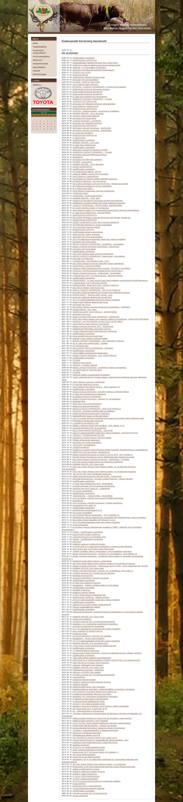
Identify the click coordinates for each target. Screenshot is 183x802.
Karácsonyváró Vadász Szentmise (86, 234)
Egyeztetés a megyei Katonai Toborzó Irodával (91, 437)
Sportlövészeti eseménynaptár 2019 (87, 510)
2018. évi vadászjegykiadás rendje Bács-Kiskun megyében (96, 600)
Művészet (37, 60)
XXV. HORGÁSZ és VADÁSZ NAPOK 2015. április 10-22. (94, 737)
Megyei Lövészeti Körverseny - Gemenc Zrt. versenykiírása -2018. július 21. (103, 571)
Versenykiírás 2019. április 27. (84, 505)
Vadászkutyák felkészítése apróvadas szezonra (91, 329)
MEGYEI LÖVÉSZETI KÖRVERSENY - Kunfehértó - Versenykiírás (98, 244)
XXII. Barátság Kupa (80, 346)
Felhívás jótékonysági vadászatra (86, 440)
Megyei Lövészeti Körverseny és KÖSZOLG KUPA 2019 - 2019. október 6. (102, 454)
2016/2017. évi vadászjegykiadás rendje (88, 704)
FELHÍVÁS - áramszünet (82, 162)
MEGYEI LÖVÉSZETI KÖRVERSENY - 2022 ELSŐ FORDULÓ (96, 290)
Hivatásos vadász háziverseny (84, 774)
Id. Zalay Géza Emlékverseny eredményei (89, 394)
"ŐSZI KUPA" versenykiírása (83, 445)
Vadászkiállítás (40, 46)
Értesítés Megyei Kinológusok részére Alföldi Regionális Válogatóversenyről (103, 457)
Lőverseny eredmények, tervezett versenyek (90, 578)
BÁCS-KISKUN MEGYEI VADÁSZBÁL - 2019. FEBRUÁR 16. (95, 515)
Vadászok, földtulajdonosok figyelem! (87, 665)
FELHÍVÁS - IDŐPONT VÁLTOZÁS (86, 82)
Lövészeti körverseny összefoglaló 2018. (89, 537)
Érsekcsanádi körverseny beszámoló (87, 92)
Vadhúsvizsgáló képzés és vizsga (85, 769)
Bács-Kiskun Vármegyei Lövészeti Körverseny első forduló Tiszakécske (101, 217)
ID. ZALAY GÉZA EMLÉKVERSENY (86, 776)
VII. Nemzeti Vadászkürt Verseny (85, 384)
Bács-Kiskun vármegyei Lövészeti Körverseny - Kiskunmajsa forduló (100, 183)
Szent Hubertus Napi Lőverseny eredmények (90, 324)
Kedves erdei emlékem (81, 619)
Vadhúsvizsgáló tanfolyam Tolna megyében (90, 720)
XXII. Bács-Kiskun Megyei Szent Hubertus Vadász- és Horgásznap (99, 764)
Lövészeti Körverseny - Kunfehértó (86, 121)
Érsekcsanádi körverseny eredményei (87, 336)
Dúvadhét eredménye (81, 590)
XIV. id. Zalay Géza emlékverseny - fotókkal (90, 343)
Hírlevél (36, 70)
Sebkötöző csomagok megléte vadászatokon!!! (91, 604)
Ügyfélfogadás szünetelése (83, 58)
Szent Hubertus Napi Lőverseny (85, 84)
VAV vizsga (76, 541)
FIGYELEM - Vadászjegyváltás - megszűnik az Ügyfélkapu (95, 111)
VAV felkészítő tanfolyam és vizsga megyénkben (92, 186)
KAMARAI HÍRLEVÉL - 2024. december (88, 113)
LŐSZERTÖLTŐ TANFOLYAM (84, 101)
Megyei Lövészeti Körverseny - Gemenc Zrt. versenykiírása (96, 399)
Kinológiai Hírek (78, 401)
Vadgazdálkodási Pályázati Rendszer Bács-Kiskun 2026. (95, 62)
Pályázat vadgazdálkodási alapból (86, 607)
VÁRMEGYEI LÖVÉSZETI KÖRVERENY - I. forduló (92, 99)
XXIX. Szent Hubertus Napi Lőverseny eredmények (92, 254)
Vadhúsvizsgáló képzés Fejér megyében (88, 687)
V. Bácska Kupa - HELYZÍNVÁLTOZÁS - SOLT (90, 261)
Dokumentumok (40, 63)
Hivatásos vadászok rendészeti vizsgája (88, 544)
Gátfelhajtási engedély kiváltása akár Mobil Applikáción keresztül (98, 203)
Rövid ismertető (78, 783)
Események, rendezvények (39, 51)
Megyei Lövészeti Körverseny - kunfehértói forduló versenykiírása (99, 367)
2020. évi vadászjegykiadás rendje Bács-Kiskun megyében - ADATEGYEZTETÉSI (105, 433)
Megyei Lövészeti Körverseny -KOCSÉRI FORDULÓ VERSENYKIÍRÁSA (100, 391)
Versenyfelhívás (78, 677)
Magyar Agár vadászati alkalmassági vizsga (90, 302)
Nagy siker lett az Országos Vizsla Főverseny (90, 662)
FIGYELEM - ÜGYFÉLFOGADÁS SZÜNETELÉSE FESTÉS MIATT (97, 271)
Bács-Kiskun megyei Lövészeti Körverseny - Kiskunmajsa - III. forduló (100, 459)
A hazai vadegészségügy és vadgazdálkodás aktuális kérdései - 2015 (100, 740)
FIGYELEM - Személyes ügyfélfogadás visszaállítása (93, 411)
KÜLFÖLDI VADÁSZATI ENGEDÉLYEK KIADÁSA (91, 636)
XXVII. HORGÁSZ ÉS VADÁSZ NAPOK (87, 631)
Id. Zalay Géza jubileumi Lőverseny (86, 583)
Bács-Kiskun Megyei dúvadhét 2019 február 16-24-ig (93, 520)
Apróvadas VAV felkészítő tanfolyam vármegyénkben (94, 104)
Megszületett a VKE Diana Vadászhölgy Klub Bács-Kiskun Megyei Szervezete (103, 766)
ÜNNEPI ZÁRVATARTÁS (82, 167)
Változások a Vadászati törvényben (86, 733)
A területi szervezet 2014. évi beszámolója (89, 793)
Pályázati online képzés (82, 362)
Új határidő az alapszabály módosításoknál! (90, 699)
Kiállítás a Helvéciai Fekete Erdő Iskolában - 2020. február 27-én (98, 425)
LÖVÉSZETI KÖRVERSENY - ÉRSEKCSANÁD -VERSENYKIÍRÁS (97, 205)
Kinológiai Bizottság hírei (82, 575)
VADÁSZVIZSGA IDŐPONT (83, 229)
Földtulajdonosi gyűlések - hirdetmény (88, 670)
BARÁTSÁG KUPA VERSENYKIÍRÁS (86, 757)
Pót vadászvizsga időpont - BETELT (87, 171)
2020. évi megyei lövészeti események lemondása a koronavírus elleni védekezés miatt (108, 418)
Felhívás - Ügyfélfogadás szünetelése (87, 532)
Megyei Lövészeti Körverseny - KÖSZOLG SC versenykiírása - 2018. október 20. (104, 554)
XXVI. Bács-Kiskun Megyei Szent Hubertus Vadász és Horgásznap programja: (103, 563)
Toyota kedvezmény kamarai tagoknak (88, 788)
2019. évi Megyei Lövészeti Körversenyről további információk (97, 498)
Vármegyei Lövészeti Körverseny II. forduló (90, 150)
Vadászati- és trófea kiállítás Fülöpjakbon (89, 67)
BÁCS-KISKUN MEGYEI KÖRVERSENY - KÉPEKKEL (92, 348)
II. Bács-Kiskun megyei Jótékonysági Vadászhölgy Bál (94, 646)
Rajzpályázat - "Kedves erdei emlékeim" (88, 638)
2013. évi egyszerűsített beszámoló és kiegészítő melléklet (96, 781)
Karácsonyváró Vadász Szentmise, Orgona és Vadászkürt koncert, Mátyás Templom (107, 653)
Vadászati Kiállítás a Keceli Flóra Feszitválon (90, 174)
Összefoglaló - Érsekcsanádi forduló (87, 196)
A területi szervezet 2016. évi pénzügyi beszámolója (93, 621)
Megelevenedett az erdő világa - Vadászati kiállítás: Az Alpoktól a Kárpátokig (103, 689)
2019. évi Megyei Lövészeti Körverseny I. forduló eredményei (97, 503)
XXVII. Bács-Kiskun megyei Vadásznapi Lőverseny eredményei (97, 462)
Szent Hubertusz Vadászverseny (85, 106)
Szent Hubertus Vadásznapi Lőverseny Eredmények (93, 191)
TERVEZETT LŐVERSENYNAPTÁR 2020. (88, 435)
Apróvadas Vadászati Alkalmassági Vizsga (89, 154)
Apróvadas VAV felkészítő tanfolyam (87, 123)
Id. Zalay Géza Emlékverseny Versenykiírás (89, 96)
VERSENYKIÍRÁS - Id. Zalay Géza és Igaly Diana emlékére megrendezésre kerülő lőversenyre (110, 280)
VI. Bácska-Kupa (79, 137)
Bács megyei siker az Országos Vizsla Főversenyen (93, 549)
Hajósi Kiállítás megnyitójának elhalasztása (90, 353)
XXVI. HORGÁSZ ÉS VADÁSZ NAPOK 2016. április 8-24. (94, 691)
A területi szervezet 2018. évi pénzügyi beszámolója (93, 486)
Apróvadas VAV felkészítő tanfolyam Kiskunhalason (93, 70)
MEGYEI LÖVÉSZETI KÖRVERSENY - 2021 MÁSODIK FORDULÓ (98, 341)
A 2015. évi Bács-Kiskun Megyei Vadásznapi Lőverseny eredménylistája (101, 723)
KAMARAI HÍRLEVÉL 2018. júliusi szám (88, 568)
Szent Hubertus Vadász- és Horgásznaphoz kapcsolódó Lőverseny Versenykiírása (105, 210)
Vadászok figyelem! (80, 684)
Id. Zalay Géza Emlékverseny (84, 145)
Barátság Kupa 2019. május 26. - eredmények (91, 488)
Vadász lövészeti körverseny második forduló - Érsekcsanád (96, 476)
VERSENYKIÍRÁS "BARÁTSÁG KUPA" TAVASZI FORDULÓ (95, 285)
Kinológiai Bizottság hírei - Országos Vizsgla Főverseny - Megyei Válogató (102, 479)
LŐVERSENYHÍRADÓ (80, 447)
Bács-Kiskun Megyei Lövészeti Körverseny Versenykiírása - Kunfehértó (101, 307)
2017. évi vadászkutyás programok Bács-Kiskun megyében (96, 629)
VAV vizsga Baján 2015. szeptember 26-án (89, 708)
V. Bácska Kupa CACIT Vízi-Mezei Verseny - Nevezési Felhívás (97, 275)
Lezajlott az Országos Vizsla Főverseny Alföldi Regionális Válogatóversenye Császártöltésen (110, 450)
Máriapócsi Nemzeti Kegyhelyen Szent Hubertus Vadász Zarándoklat (100, 706)
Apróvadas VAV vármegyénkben (85, 79)
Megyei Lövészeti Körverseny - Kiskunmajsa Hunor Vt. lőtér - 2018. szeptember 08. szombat (110, 566)
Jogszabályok (39, 67)
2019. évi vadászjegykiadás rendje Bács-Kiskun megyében (96, 522)
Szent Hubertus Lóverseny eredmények (88, 382)
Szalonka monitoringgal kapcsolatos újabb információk (95, 742)
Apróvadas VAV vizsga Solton (84, 118)
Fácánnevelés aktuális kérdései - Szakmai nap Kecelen (94, 725)
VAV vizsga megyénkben (82, 491)
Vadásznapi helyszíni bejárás (84, 679)
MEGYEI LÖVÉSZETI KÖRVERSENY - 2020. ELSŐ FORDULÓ (96, 408)
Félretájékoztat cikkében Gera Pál (86, 735)
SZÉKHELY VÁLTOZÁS (81, 72)
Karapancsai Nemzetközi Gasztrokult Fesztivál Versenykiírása (97, 200)
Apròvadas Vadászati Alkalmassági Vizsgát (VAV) (92, 297)
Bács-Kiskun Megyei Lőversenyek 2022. (88, 287)
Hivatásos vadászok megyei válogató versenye (91, 682)
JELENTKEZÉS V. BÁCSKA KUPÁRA (86, 266)
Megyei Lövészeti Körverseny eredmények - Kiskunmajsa (95, 246)
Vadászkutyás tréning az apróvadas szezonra (90, 89)
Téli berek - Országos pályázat (84, 365)
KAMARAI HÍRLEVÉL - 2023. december (88, 164)
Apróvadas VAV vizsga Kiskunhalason (87, 237)
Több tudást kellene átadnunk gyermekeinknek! (91, 658)
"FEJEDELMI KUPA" (80, 193)
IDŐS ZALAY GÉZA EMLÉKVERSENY (87, 404)
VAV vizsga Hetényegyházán (83, 754)
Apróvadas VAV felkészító (82, 258)
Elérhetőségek (39, 74)
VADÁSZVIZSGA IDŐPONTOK (84, 60)
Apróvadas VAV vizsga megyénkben (87, 442)
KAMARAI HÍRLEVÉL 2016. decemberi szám (90, 643)
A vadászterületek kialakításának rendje (88, 701)
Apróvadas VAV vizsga (81, 304)
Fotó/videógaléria (41, 56)
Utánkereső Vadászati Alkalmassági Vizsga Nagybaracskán (96, 65)
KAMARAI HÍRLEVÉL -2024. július (85, 142)
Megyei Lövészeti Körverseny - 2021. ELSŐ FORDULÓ (94, 355)
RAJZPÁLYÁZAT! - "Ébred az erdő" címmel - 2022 (92, 295)
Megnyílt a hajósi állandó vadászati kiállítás (90, 338)
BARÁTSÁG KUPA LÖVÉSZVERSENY (87, 786)
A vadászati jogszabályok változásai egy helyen (91, 694)
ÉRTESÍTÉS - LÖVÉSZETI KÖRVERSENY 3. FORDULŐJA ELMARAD (99, 87)
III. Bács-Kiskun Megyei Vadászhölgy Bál (88, 595)
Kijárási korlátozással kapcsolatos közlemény (91, 413)
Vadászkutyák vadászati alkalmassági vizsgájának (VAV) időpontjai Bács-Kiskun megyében (109, 517)
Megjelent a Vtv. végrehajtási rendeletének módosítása (95, 624)
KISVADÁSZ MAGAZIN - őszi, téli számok (89, 181)
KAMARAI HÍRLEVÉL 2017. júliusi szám (88, 616)
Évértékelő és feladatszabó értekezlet (87, 421)
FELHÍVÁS (76, 360)
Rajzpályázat (77, 157)
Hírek (35, 43)
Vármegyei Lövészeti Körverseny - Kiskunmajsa (91, 130)
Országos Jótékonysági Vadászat (85, 116)
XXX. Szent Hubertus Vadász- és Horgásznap (90, 208)
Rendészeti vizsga (79, 633)
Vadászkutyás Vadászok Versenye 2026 (88, 77)
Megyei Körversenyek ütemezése (86, 406)
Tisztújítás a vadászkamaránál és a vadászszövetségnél (95, 730)
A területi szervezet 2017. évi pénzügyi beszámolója (93, 573)
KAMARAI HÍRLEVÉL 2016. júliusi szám (88, 667)
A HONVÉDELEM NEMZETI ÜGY (85, 423)
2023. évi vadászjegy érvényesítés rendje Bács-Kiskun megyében (99, 239)
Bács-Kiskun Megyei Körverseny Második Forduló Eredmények (98, 263)
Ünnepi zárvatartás (80, 75)
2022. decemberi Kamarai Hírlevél (86, 227)
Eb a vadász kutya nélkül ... (83, 188)
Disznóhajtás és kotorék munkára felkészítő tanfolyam (94, 179)
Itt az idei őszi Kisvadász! (82, 133)
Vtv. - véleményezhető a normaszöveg (88, 711)
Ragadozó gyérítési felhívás (83, 592)
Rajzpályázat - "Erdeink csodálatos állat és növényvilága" (95, 585)
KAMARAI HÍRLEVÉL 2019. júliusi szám (88, 464)
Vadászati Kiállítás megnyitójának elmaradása (91, 375)
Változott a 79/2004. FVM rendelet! (86, 672)
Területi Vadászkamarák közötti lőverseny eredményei (94, 331)
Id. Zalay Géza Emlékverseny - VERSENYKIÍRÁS (91, 212)
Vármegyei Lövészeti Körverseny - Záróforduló (91, 128)
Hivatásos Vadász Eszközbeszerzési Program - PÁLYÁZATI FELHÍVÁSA (101, 268)
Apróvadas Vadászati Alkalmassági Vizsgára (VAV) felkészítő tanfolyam (101, 292)
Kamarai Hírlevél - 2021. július (84, 309)
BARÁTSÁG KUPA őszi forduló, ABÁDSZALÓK (91, 452)
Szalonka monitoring (80, 745)
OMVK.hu (37, 85)
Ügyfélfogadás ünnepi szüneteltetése (87, 232)
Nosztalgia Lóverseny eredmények (86, 396)
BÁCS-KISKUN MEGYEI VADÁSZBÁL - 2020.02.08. (92, 430)
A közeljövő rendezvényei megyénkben (88, 626)
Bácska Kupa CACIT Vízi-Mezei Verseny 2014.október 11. (95, 752)
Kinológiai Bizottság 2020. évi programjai (89, 428)
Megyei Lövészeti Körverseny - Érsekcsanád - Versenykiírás (96, 273)
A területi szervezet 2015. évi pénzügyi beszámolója (93, 675)
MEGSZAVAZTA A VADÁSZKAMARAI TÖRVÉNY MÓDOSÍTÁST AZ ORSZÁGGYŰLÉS (106, 660)
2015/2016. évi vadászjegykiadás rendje (88, 747)
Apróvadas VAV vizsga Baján (84, 249)
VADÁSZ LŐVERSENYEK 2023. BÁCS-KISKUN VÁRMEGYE (95, 222)
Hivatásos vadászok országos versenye (88, 771)
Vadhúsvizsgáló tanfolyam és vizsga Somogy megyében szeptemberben (102, 718)
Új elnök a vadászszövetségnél (85, 779)
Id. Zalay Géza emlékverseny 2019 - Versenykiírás (92, 483)
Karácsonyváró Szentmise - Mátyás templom (91, 597)
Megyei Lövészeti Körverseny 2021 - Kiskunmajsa (92, 326)
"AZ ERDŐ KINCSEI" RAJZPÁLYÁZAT (87, 370)
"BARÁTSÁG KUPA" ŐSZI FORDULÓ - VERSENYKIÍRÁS (94, 312)
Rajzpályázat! (77, 500)
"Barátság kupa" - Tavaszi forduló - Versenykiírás (92, 496)
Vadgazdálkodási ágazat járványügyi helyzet (90, 416)
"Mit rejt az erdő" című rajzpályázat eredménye (91, 474)
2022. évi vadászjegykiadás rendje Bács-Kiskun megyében (96, 300)
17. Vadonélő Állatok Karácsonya (85, 650)
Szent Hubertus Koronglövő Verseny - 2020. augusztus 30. (96, 387)
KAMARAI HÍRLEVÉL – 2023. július (86, 198)
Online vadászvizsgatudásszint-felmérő (88, 750)
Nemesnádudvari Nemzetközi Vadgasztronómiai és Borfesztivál (98, 728)
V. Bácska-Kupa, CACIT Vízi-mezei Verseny (89, 283)
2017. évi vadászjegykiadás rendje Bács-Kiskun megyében (96, 641)
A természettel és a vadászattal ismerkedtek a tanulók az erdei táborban (102, 546)
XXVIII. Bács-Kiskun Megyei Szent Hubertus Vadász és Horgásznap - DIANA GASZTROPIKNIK (110, 319)
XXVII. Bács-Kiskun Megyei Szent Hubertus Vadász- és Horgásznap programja (104, 471)
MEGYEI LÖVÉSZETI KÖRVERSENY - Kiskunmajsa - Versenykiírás (98, 256)
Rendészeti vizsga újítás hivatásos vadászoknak (92, 561)
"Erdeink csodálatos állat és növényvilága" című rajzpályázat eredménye (102, 551)
